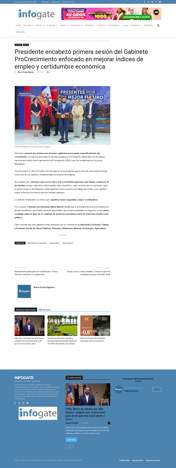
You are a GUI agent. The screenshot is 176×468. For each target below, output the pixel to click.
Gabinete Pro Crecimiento (37, 243)
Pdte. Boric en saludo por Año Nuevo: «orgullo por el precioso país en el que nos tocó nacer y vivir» (29, 341)
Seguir (156, 389)
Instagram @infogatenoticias (138, 379)
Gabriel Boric (55, 243)
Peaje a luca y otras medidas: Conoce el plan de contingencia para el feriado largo (88, 273)
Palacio (26, 45)
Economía (25, 41)
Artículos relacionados (25, 310)
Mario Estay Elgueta (26, 72)
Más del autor (45, 310)
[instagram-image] (122, 403)
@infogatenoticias (133, 388)
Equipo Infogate (72, 423)
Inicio (17, 41)
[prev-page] (16, 349)
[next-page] (20, 349)
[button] (158, 25)
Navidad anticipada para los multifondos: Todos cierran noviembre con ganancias (36, 273)
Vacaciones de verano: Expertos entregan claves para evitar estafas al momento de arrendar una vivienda (62, 341)
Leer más (71, 440)
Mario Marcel (68, 243)
